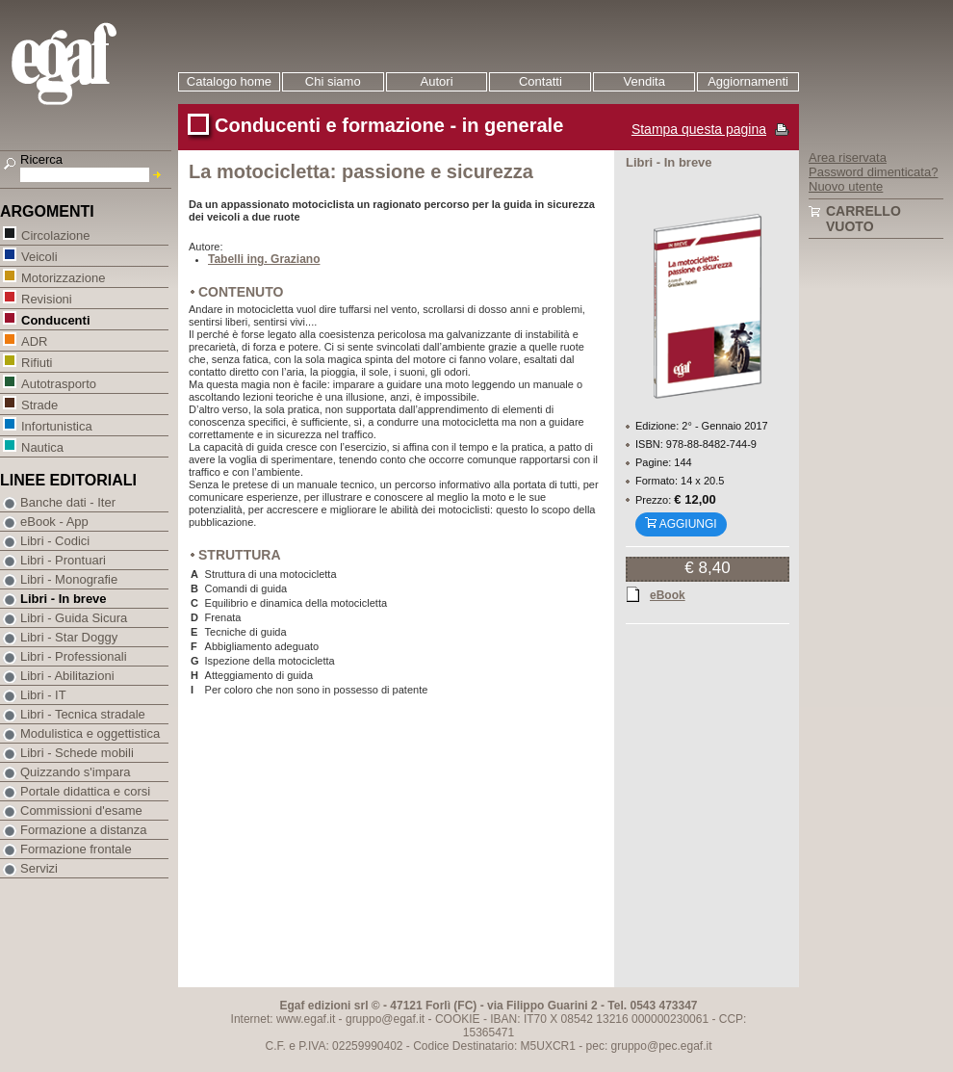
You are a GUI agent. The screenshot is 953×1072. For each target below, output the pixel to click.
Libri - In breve (63, 598)
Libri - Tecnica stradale (82, 714)
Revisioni (46, 298)
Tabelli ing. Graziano (264, 259)
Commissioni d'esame (81, 810)
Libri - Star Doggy (68, 637)
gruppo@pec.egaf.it (661, 1046)
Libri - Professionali (73, 656)
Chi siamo (333, 81)
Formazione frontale (76, 849)
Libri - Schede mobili (77, 752)
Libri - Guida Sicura (73, 618)
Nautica (42, 446)
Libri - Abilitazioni (67, 675)
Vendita (644, 81)
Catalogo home (229, 81)
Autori (437, 81)
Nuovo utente (846, 186)
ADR (33, 340)
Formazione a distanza (83, 830)
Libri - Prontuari (63, 560)
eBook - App (54, 521)
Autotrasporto (58, 383)
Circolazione (55, 234)
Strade (39, 404)
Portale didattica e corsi (85, 791)
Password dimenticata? (873, 172)
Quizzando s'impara (75, 772)
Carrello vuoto (863, 218)
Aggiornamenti (748, 81)
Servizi (39, 868)
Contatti (540, 81)
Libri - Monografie (68, 579)
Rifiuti (36, 361)
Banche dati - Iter (68, 502)
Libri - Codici (55, 541)
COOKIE (457, 1019)
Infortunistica (56, 425)
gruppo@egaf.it (385, 1019)
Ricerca (41, 159)
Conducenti (55, 319)
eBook (667, 594)
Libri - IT (43, 695)
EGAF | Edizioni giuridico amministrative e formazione (88, 66)
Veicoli (39, 256)
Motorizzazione (62, 277)
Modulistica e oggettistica (90, 733)
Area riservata (848, 157)
